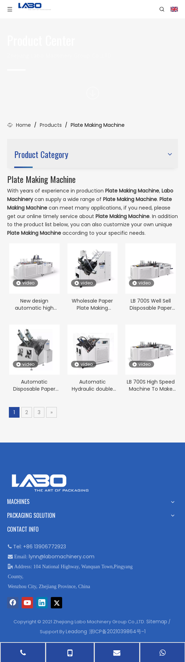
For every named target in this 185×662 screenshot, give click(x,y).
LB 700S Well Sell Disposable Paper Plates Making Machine (151, 304)
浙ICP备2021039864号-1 (117, 631)
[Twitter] (56, 602)
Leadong (76, 631)
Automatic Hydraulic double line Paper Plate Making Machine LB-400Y (92, 385)
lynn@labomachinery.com (61, 556)
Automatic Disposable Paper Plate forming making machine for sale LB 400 (34, 385)
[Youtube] (27, 602)
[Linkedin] (42, 602)
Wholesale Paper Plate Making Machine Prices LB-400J (92, 304)
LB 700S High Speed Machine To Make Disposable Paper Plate (151, 385)
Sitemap (156, 621)
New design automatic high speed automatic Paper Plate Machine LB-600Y (34, 304)
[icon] (92, 93)
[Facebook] (12, 602)
